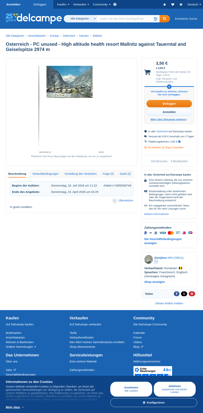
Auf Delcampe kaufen (19, 324)
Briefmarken (13, 332)
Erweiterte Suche (186, 18)
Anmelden (13, 4)
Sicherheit (162, 131)
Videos (137, 342)
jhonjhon (161, 257)
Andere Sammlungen (19, 346)
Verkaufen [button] (79, 4)
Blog (138, 346)
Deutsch (193, 4)
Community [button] (100, 4)
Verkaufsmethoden (82, 337)
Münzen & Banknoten (19, 342)
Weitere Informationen (156, 214)
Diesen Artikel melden (169, 303)
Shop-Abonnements (82, 346)
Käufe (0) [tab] (125, 173)
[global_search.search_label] (128, 18)
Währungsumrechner (147, 361)
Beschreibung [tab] (17, 173)
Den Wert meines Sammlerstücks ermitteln (97, 342)
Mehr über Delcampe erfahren (169, 119)
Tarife (73, 332)
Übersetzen (122, 200)
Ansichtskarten (15, 337)
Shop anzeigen (154, 281)
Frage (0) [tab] (108, 173)
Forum (137, 337)
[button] (155, 18)
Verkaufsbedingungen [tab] (45, 173)
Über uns (12, 361)
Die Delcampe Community (150, 324)
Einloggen (40, 4)
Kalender (139, 332)
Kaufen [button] (61, 4)
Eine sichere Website (83, 361)
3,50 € (166, 75)
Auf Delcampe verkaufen (85, 324)
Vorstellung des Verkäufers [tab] (81, 173)
